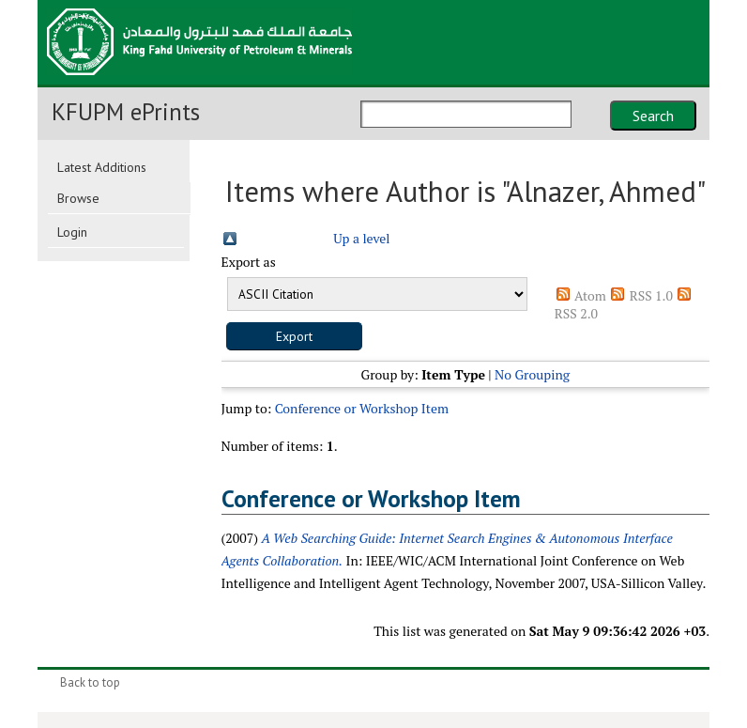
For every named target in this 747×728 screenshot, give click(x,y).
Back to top (90, 682)
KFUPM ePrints (126, 112)
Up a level (361, 238)
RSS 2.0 (576, 313)
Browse (78, 198)
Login (72, 232)
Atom (590, 295)
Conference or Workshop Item (362, 408)
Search (653, 115)
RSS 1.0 (651, 295)
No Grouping (532, 374)
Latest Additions (101, 167)
